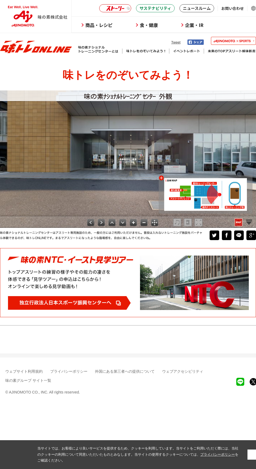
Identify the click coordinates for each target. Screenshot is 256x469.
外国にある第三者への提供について (125, 371)
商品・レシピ (99, 25)
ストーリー (114, 8)
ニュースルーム (197, 8)
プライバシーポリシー (68, 371)
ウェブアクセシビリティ (182, 371)
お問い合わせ (232, 8)
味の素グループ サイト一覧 (28, 380)
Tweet (176, 42)
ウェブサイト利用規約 (24, 371)
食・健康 (149, 25)
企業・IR (194, 25)
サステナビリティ (155, 8)
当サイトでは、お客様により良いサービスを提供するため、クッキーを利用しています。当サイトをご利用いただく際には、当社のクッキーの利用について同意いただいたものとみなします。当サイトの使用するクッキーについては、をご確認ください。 (137, 454)
